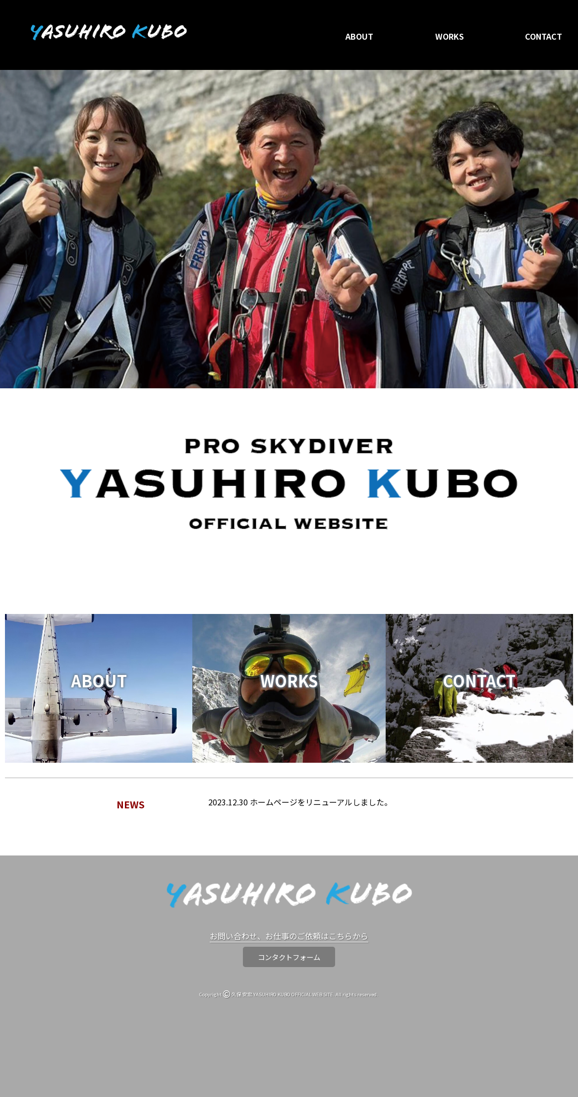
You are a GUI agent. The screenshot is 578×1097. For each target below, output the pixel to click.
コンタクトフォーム (289, 957)
